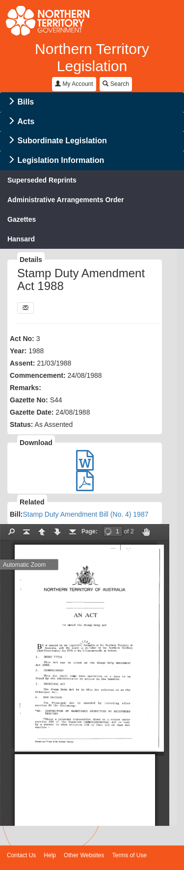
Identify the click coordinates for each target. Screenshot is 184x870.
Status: (21, 424)
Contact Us (21, 855)
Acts (25, 121)
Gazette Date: (31, 412)
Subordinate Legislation (61, 140)
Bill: (16, 514)
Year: (18, 351)
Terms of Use (129, 855)
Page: (89, 531)
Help (50, 855)
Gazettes (21, 219)
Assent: (22, 363)
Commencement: (38, 375)
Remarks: (25, 388)
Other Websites (84, 855)
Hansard (21, 239)
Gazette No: (29, 400)
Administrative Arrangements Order (65, 200)
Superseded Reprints (42, 180)
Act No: (22, 339)
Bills (25, 102)
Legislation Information (60, 160)
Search (116, 83)
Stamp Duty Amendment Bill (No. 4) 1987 (85, 514)
